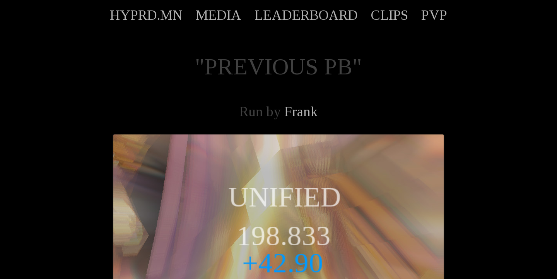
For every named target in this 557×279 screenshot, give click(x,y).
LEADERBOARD (306, 15)
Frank (301, 111)
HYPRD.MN (146, 15)
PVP (434, 15)
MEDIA (218, 15)
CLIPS (389, 15)
